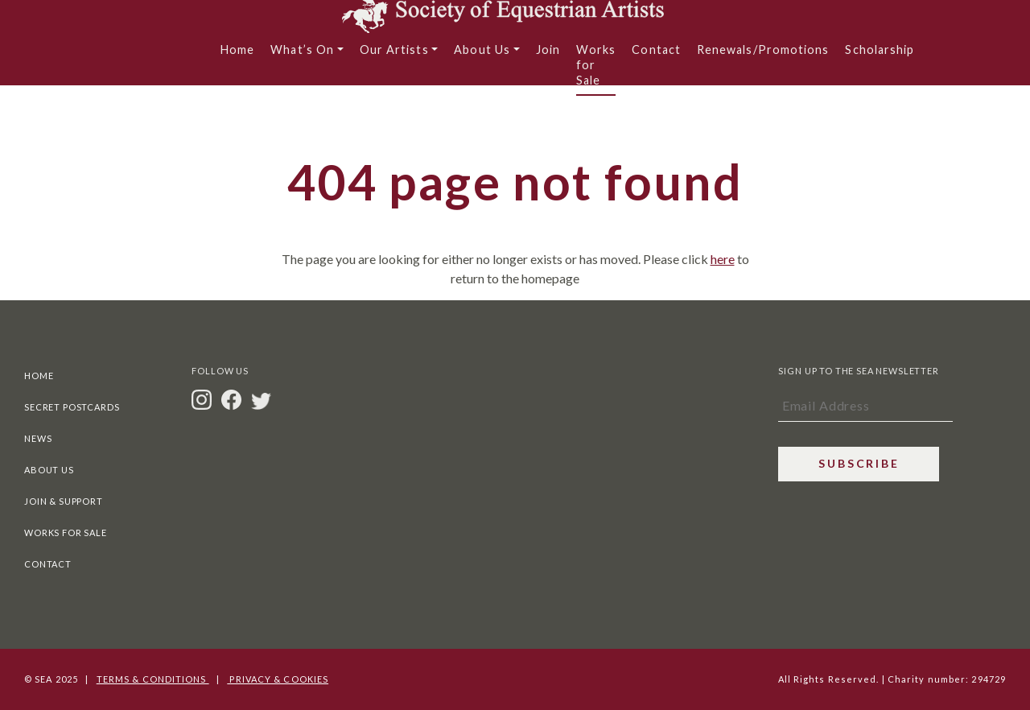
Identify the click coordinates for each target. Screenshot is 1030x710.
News (38, 438)
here (723, 258)
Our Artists (394, 57)
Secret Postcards (71, 407)
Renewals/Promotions (763, 57)
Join (548, 57)
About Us (482, 57)
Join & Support (63, 501)
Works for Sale (596, 72)
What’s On (302, 57)
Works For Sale (65, 532)
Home (237, 57)
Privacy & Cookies (277, 679)
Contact (656, 57)
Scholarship (879, 57)
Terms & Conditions (153, 679)
